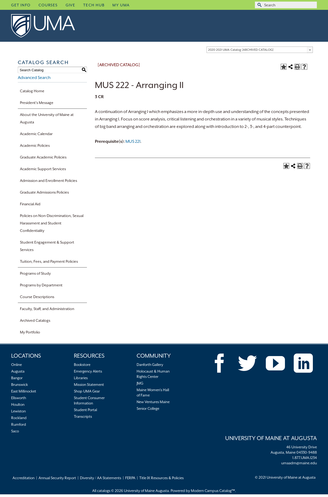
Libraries (81, 378)
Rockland (19, 418)
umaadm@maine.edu (299, 463)
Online (16, 364)
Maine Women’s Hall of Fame (153, 392)
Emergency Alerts (88, 371)
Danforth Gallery (150, 364)
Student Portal (85, 410)
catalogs (103, 490)
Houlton (17, 404)
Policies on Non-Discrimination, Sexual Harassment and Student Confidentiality (51, 223)
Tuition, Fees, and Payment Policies (49, 261)
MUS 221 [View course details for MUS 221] (132, 141)
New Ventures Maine (153, 402)
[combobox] (260, 50)
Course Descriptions (37, 297)
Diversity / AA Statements (100, 478)
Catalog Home (32, 91)
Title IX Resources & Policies (161, 478)
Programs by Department (41, 285)
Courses (48, 5)
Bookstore (82, 364)
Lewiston (18, 411)
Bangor (17, 378)
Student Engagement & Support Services (47, 246)
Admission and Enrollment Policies (48, 180)
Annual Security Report (57, 478)
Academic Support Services (43, 169)
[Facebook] (219, 363)
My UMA (121, 5)
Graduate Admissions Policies (44, 192)
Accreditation (23, 478)
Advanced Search (34, 77)
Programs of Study (35, 273)
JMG (140, 383)
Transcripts (83, 416)
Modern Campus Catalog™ (213, 490)
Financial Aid (30, 204)
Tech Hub (93, 5)
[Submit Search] (259, 5)
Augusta (17, 371)
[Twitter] (247, 363)
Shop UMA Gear (87, 391)
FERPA (130, 478)
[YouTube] (275, 363)
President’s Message (36, 103)
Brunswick (19, 384)
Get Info (21, 5)
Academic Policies (35, 145)
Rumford (18, 424)
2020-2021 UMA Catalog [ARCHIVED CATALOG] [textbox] (241, 50)
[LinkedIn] (303, 363)
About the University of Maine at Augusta (47, 118)
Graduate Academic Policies (43, 157)
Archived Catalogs (35, 320)
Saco (15, 431)
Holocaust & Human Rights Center (153, 374)
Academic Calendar (36, 134)
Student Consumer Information (89, 400)
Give (70, 5)
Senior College (148, 408)
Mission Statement (89, 384)
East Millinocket (23, 391)
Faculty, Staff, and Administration (47, 309)
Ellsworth (18, 398)
